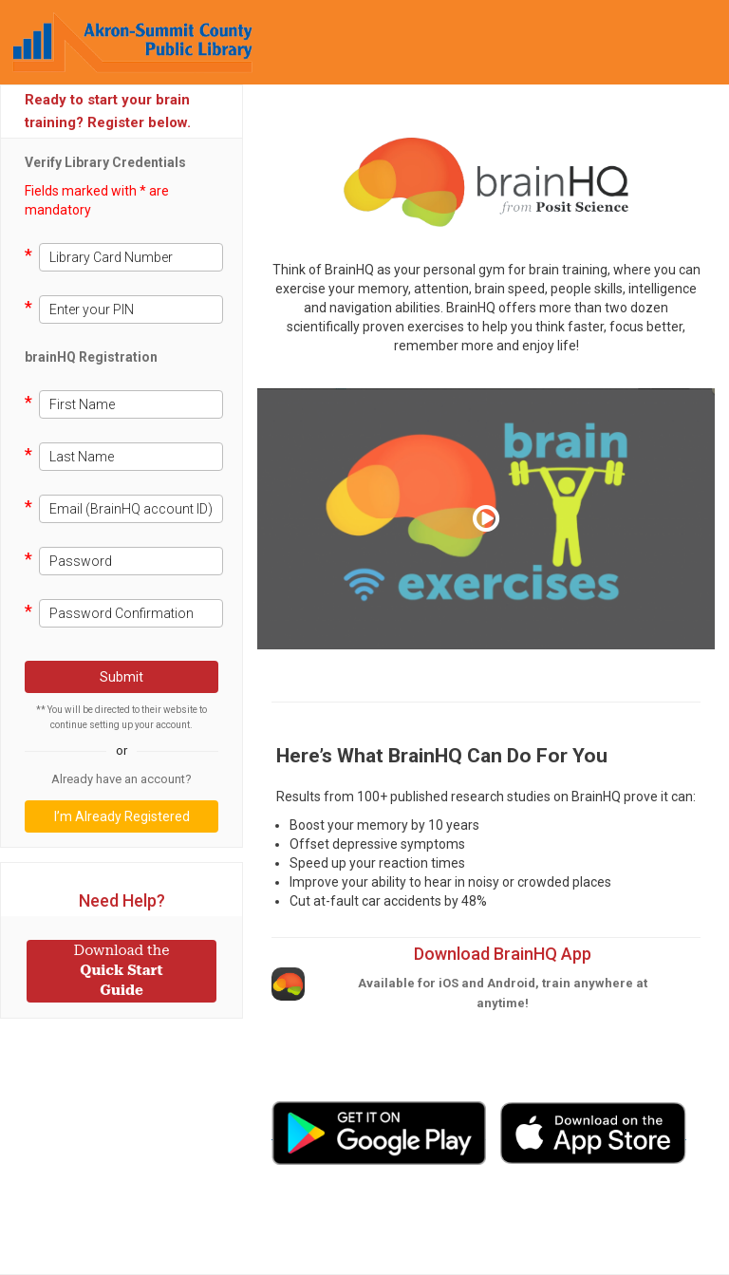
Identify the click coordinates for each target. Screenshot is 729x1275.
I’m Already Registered (122, 816)
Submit (121, 676)
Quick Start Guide (121, 971)
